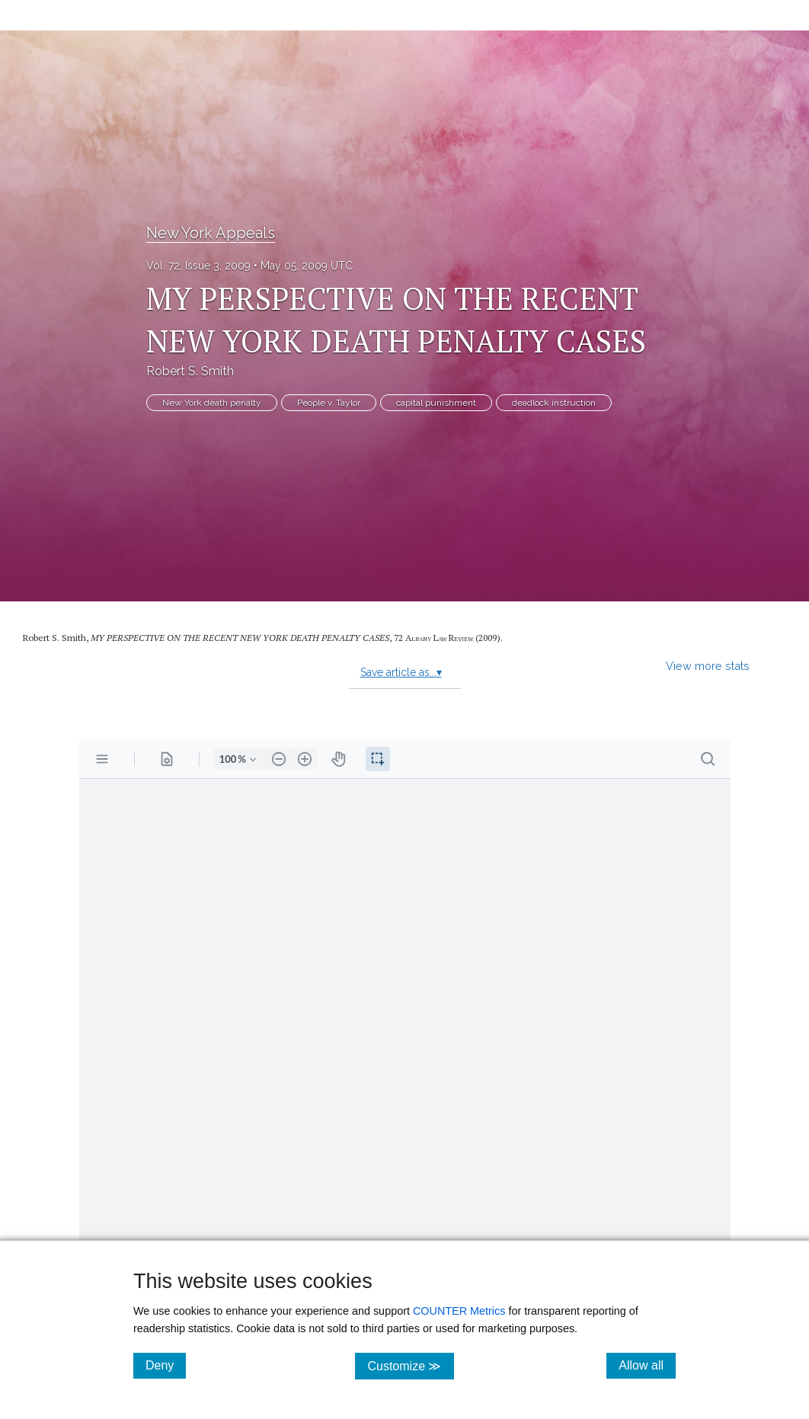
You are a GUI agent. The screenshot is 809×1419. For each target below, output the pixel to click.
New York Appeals (210, 233)
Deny (165, 1365)
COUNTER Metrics (459, 1311)
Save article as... (401, 672)
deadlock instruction (554, 402)
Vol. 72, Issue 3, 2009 (198, 266)
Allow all (647, 1365)
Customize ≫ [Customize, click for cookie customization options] (410, 1365)
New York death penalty (211, 402)
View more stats (708, 665)
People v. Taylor (328, 402)
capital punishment (436, 402)
